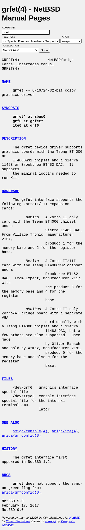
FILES (7, 379)
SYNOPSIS (10, 108)
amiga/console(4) (30, 431)
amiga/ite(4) (65, 431)
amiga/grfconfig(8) (21, 435)
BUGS (6, 475)
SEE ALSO (10, 422)
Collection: (11, 45)
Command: (10, 27)
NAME (6, 81)
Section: (10, 36)
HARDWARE (10, 191)
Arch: (67, 36)
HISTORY (9, 448)
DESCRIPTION (14, 138)
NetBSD (74, 517)
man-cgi (50, 521)
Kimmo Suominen (18, 521)
